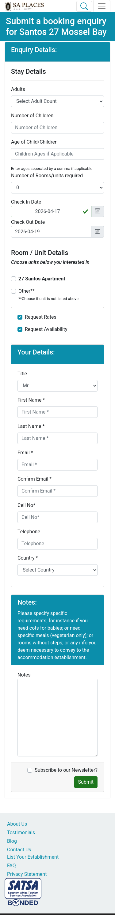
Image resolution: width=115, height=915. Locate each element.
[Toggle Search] (84, 6)
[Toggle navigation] (101, 6)
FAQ (11, 865)
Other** (48, 294)
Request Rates (40, 317)
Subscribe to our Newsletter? (66, 770)
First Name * (31, 400)
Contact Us (19, 850)
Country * (27, 558)
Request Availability (46, 329)
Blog (12, 841)
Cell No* (26, 505)
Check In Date (26, 202)
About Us (17, 824)
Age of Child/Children (34, 142)
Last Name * (30, 426)
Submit (86, 782)
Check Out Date (28, 222)
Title (22, 374)
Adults (18, 89)
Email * (25, 453)
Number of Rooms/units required (47, 175)
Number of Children (32, 115)
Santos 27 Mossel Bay (63, 32)
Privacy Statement (27, 874)
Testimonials (21, 832)
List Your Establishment (33, 857)
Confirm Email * (34, 479)
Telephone (28, 531)
